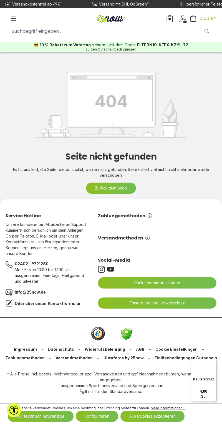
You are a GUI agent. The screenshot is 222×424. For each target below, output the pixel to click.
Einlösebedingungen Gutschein (186, 357)
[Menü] (13, 18)
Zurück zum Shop (111, 188)
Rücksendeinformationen (153, 282)
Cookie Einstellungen (176, 349)
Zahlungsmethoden (125, 216)
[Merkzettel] (170, 18)
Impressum (25, 349)
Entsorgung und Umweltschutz (154, 303)
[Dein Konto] (183, 18)
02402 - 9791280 (32, 263)
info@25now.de (30, 292)
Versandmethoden (124, 238)
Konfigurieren (97, 416)
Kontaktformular (64, 303)
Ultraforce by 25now (124, 357)
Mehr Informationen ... (168, 408)
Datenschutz (61, 349)
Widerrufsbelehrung (105, 349)
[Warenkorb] (203, 18)
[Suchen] (207, 31)
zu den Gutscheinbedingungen (111, 49)
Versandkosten (108, 374)
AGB (140, 349)
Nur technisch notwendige (41, 416)
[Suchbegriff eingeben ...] (104, 31)
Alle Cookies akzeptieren (152, 416)
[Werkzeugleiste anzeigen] (14, 410)
